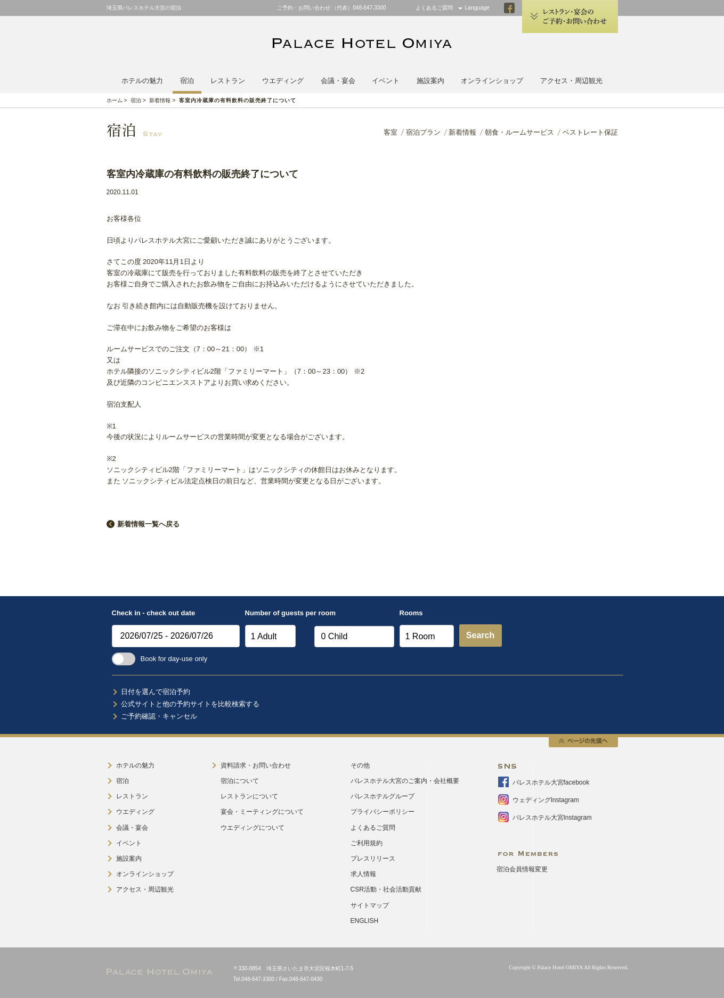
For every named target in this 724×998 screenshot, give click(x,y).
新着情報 (159, 100)
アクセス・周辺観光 (571, 81)
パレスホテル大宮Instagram (552, 817)
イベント (386, 81)
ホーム (115, 100)
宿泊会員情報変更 (522, 869)
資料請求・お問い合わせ (256, 765)
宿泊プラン (423, 132)
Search (480, 635)
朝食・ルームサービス (519, 132)
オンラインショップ (492, 81)
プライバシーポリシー (382, 811)
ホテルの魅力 (142, 81)
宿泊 (187, 81)
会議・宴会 (338, 81)
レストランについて (249, 796)
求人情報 (363, 874)
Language (477, 8)
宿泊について (240, 781)
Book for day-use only (160, 659)
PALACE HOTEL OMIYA (362, 44)
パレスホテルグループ (382, 796)
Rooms (411, 613)
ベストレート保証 (590, 132)
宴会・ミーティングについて (262, 811)
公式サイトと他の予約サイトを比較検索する (190, 704)
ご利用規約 (367, 843)
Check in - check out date (154, 613)
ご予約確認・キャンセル (159, 716)
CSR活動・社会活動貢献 (386, 889)
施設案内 (430, 81)
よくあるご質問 (434, 8)
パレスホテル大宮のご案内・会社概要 (405, 781)
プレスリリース (373, 858)
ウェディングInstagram (546, 800)
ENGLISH (365, 921)
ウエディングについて (252, 827)
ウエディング (283, 81)
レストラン (227, 81)
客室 (390, 132)
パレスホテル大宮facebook (551, 782)
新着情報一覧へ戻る (148, 524)
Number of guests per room (277, 613)
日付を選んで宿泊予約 (155, 692)
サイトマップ (370, 905)
